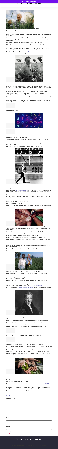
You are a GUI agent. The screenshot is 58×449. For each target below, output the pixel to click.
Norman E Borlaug (28, 51)
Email (7, 422)
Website (8, 426)
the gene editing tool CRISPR (43, 383)
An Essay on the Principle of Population (25, 287)
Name (7, 417)
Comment (8, 403)
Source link (8, 395)
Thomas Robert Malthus (37, 285)
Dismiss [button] (34, 1)
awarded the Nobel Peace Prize (22, 190)
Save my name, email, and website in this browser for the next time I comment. (23, 431)
